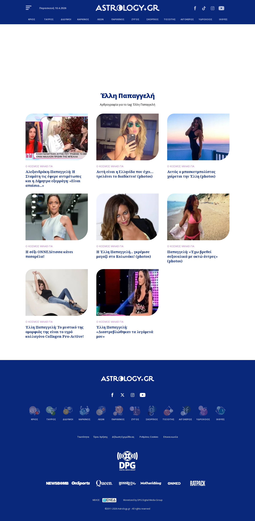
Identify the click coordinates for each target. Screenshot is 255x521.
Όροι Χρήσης (100, 436)
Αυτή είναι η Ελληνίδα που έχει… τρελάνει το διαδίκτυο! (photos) (125, 174)
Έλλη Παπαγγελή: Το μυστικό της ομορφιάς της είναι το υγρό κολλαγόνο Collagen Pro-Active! (55, 332)
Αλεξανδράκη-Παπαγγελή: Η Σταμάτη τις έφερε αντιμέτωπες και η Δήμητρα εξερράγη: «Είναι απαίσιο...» (53, 178)
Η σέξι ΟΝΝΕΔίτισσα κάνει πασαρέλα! (49, 254)
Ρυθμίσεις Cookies (149, 437)
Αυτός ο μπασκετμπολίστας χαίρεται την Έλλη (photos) (191, 174)
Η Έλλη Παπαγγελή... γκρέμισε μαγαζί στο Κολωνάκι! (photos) (123, 254)
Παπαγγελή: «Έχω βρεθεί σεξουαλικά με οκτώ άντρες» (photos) (192, 256)
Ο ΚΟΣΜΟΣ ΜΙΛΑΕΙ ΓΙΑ (39, 166)
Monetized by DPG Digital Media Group (143, 500)
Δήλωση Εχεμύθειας (123, 436)
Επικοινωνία (170, 436)
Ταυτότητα (83, 436)
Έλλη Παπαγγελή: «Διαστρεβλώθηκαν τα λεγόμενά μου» (124, 332)
